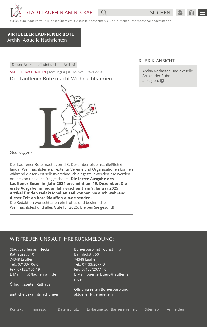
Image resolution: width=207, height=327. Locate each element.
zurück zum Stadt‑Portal (26, 21)
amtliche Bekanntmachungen (34, 294)
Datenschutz (68, 309)
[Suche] (129, 12)
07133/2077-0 (93, 264)
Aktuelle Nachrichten (91, 21)
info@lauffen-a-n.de (39, 274)
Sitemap (152, 309)
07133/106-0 (28, 264)
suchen (160, 12)
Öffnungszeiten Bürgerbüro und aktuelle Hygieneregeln (101, 292)
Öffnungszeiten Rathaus (30, 284)
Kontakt (16, 309)
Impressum (40, 309)
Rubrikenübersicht (59, 21)
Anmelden (175, 309)
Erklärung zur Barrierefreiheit (112, 309)
